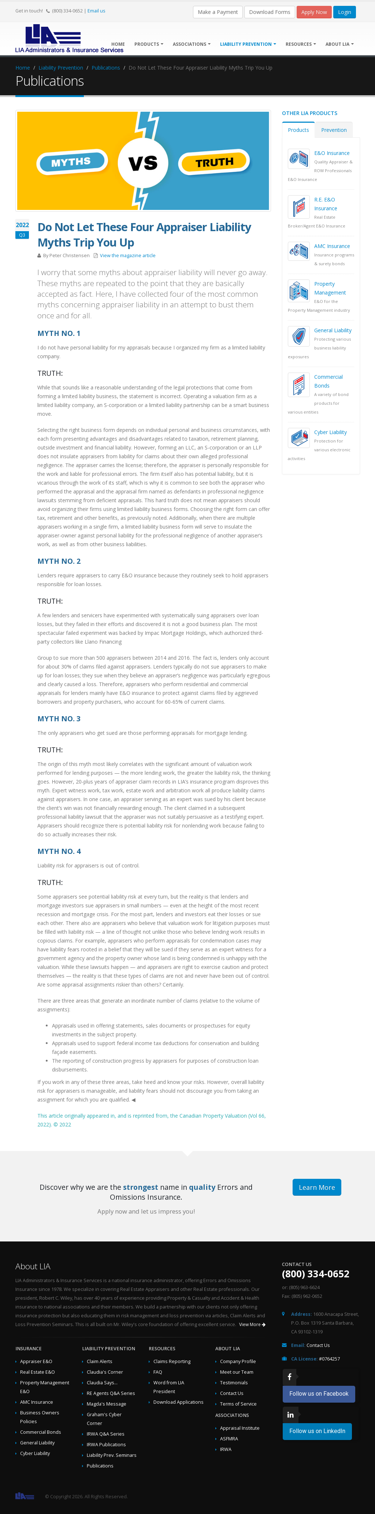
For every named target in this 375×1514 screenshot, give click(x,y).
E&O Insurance (332, 152)
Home (22, 67)
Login (344, 11)
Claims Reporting (171, 1361)
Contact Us (232, 1393)
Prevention (334, 129)
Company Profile (238, 1361)
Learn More (317, 1187)
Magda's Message (106, 1404)
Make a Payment (218, 11)
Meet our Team (236, 1372)
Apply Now (314, 11)
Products (148, 44)
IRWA (225, 1449)
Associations (192, 44)
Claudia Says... (102, 1383)
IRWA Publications (106, 1444)
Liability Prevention (248, 44)
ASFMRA (229, 1439)
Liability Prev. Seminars (112, 1455)
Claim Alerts (99, 1361)
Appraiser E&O (36, 1361)
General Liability (333, 330)
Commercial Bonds (40, 1432)
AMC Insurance (332, 246)
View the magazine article (128, 255)
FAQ (157, 1372)
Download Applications (178, 1402)
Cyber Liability (330, 432)
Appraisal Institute (240, 1428)
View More (252, 1324)
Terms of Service (238, 1404)
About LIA (340, 44)
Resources (301, 44)
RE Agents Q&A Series (111, 1393)
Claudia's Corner (105, 1372)
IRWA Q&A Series (106, 1434)
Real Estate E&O (37, 1372)
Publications (106, 67)
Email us (96, 11)
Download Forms (269, 11)
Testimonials (234, 1383)
